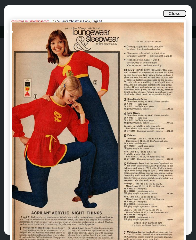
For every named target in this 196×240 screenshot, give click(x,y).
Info (10, 31)
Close (174, 13)
